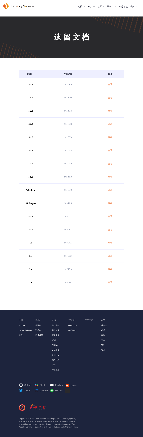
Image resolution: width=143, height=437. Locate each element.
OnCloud (72, 330)
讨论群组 (55, 370)
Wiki (54, 340)
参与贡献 (55, 325)
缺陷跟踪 (55, 350)
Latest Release (25, 330)
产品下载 (123, 6)
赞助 (103, 345)
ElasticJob (72, 325)
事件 (103, 335)
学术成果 (39, 335)
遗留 (21, 335)
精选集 (38, 325)
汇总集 (38, 330)
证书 (103, 330)
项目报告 (55, 335)
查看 (110, 84)
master (22, 325)
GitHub (55, 345)
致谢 (103, 350)
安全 (103, 340)
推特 (54, 365)
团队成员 (55, 330)
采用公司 (55, 355)
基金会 (104, 325)
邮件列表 (55, 360)
